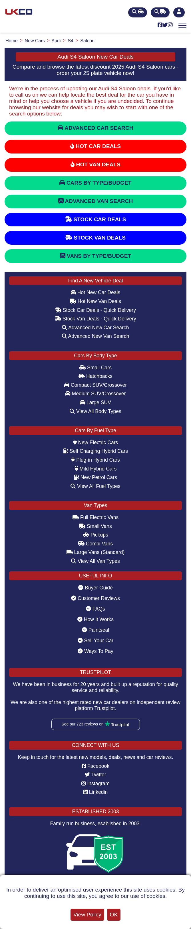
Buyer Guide (95, 588)
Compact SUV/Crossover (95, 385)
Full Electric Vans (96, 517)
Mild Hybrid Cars (96, 469)
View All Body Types (95, 411)
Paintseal (95, 630)
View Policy (87, 915)
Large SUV (95, 402)
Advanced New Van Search (95, 336)
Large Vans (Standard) (96, 552)
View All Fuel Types (95, 486)
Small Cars (95, 367)
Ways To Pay (95, 651)
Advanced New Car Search (95, 327)
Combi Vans (95, 544)
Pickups (95, 535)
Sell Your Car (96, 640)
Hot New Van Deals (95, 301)
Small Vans (95, 526)
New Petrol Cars (95, 477)
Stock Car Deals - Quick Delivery (95, 310)
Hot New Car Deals (95, 292)
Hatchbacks (95, 376)
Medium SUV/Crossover (95, 393)
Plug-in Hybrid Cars (95, 460)
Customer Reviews (95, 598)
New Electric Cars (95, 442)
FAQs (95, 609)
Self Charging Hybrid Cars (95, 451)
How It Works (95, 619)
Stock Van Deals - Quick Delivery (95, 319)
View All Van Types (95, 561)
